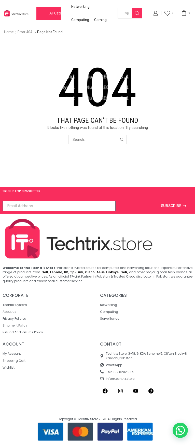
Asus (100, 272)
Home (9, 32)
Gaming (100, 20)
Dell (44, 272)
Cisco (90, 272)
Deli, (124, 272)
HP (66, 272)
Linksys (112, 272)
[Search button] (137, 13)
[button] (180, 430)
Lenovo (56, 272)
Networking (80, 7)
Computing (80, 20)
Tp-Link (76, 272)
